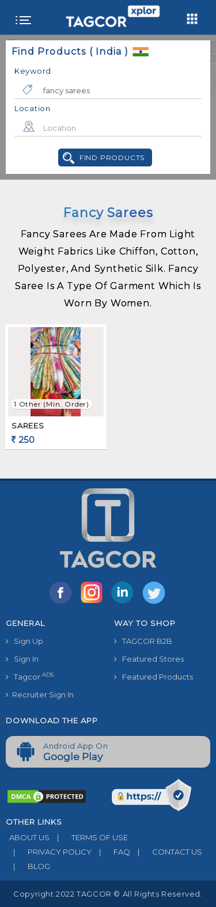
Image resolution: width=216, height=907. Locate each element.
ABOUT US (28, 837)
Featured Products (153, 676)
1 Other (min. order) (51, 404)
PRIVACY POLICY (49, 851)
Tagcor (30, 676)
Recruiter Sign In (40, 694)
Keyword (32, 70)
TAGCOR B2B (143, 641)
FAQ (111, 851)
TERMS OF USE (89, 837)
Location (32, 108)
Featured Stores (149, 658)
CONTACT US (166, 851)
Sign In (22, 658)
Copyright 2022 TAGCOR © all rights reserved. (107, 893)
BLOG (28, 866)
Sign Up (24, 641)
